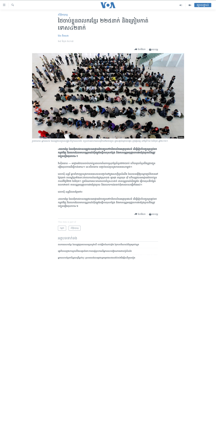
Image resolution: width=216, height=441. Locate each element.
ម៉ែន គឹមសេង (63, 36)
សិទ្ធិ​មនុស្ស (63, 15)
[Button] (140, 49)
